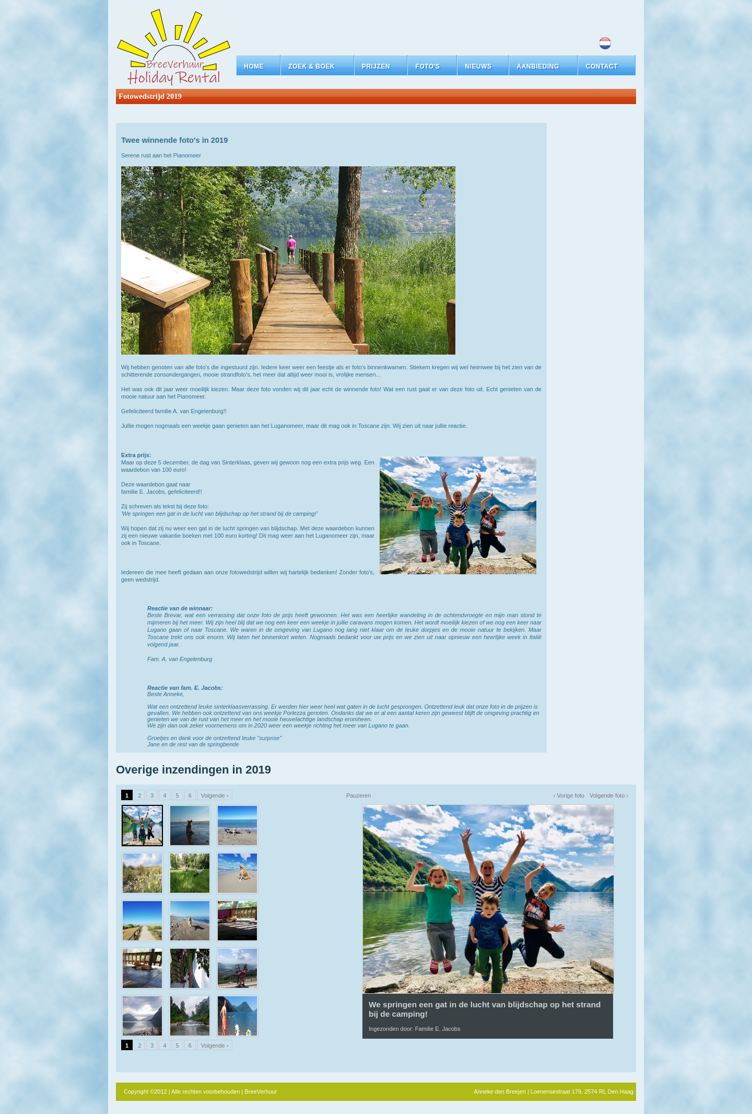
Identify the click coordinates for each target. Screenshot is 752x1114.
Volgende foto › (609, 795)
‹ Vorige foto (569, 795)
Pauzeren (358, 795)
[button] (317, 66)
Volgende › (215, 795)
